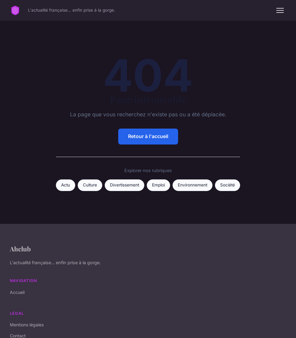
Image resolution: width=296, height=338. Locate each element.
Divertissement (124, 184)
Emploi (158, 184)
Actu (65, 184)
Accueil (17, 292)
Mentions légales (27, 324)
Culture (90, 184)
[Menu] (280, 10)
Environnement (192, 184)
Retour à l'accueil (148, 136)
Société (227, 184)
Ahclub (20, 248)
